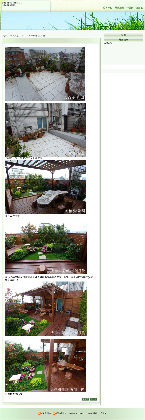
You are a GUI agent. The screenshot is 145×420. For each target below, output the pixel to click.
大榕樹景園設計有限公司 (12, 3)
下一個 (94, 399)
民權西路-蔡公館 (38, 35)
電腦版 (96, 413)
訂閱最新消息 (46, 413)
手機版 (103, 413)
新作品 (25, 35)
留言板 (139, 7)
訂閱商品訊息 (60, 413)
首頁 (4, 35)
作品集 (129, 7)
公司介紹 (107, 7)
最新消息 (119, 7)
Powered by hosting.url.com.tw (80, 413)
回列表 (86, 399)
